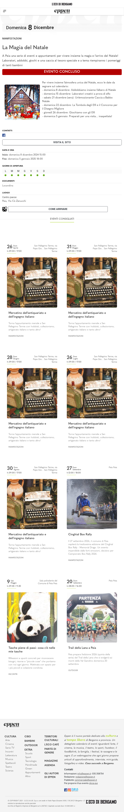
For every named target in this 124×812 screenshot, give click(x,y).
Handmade (31, 765)
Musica (9, 759)
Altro (27, 776)
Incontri (13, 674)
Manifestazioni (12, 38)
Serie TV (9, 748)
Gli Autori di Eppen (51, 775)
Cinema (9, 744)
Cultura (10, 736)
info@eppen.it (84, 773)
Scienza (9, 771)
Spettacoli (10, 763)
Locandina (7, 186)
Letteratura (11, 755)
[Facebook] (3, 135)
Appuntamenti (32, 772)
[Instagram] (69, 789)
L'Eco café (51, 745)
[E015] (75, 789)
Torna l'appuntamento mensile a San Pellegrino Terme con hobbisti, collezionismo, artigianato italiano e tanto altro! (32, 326)
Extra (28, 750)
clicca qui (93, 783)
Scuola (28, 753)
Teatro (8, 767)
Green (28, 769)
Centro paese (9, 197)
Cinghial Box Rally (80, 534)
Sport (28, 757)
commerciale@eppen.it (86, 780)
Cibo (27, 736)
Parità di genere (50, 751)
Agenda (49, 765)
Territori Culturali (51, 738)
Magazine (51, 761)
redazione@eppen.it (85, 777)
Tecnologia (31, 761)
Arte (7, 740)
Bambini (29, 741)
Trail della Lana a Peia (82, 648)
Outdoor (73, 670)
